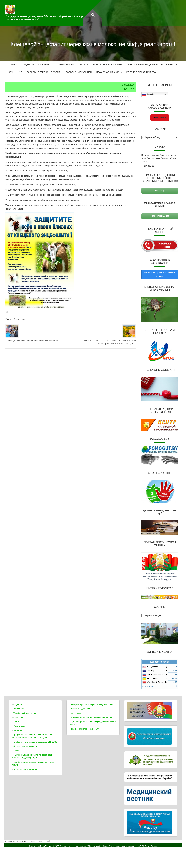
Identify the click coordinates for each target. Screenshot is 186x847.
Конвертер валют (159, 658)
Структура (18, 714)
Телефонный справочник (24, 710)
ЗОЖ (11, 72)
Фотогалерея (19, 723)
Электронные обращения (108, 64)
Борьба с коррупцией (79, 72)
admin (130, 89)
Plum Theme (45, 843)
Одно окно (44, 64)
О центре (28, 64)
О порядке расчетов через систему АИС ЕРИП (92, 701)
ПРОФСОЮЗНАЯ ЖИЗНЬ (109, 72)
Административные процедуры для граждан (91, 714)
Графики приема (65, 64)
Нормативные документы (25, 766)
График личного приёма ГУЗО (85, 726)
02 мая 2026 (147, 683)
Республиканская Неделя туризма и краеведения (31, 340)
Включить (159, 117)
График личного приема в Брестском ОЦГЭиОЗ (35, 739)
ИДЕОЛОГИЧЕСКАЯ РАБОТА (141, 72)
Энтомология (19, 319)
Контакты (17, 719)
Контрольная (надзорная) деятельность (152, 64)
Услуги (84, 64)
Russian (148, 94)
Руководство (19, 706)
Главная (13, 64)
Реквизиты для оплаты (81, 706)
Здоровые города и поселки (44, 72)
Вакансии (17, 727)
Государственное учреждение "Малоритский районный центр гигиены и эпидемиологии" (44, 18)
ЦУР (20, 72)
